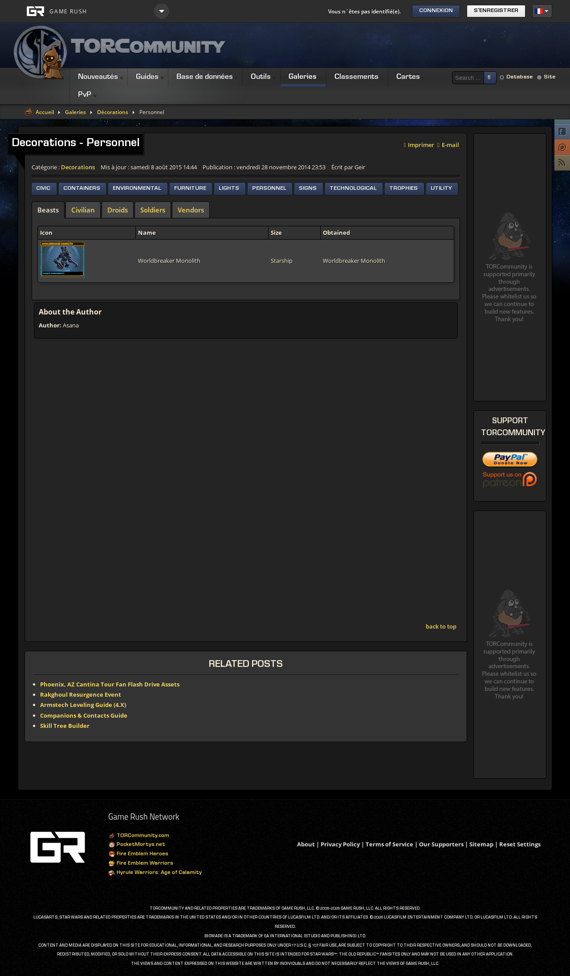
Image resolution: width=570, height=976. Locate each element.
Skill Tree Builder (65, 726)
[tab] (48, 209)
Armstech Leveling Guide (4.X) (83, 705)
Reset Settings (520, 844)
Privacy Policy (340, 844)
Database (519, 77)
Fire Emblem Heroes (138, 854)
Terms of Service (389, 844)
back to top (441, 626)
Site (549, 77)
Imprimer (419, 144)
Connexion (436, 11)
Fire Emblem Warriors (140, 863)
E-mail (448, 144)
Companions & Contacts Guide (83, 715)
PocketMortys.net (136, 845)
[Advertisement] (390, 45)
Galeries (75, 112)
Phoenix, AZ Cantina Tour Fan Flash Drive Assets (109, 684)
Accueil (45, 112)
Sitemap (481, 844)
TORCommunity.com (138, 836)
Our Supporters (441, 844)
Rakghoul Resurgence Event (80, 694)
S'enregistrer (496, 11)
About (306, 844)
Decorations (78, 167)
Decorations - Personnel (76, 144)
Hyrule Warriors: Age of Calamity (155, 873)
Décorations (112, 112)
